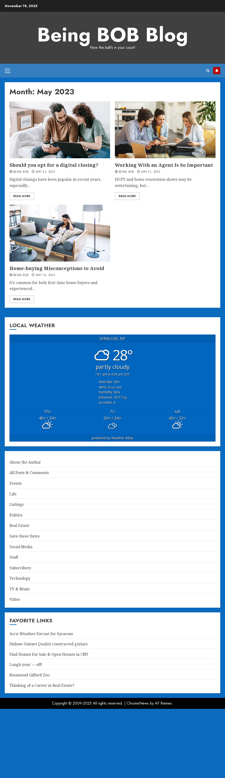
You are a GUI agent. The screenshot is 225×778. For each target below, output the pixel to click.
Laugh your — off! (25, 664)
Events (15, 483)
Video (14, 599)
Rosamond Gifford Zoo (29, 675)
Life (13, 494)
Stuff (13, 557)
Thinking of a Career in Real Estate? (41, 685)
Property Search (216, 70)
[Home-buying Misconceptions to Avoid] (59, 233)
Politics (15, 515)
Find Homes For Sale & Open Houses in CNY (48, 654)
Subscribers (20, 567)
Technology (19, 578)
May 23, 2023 (45, 172)
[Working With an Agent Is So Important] (165, 129)
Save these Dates (24, 536)
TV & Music (19, 589)
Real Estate (19, 525)
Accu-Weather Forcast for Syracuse (41, 633)
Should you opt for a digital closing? (53, 165)
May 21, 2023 (150, 172)
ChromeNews (138, 703)
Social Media (20, 546)
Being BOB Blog (112, 34)
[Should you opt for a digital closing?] (59, 129)
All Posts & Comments (29, 472)
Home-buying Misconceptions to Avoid (56, 268)
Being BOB (20, 172)
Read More (21, 196)
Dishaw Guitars (23, 644)
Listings (16, 504)
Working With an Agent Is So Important (164, 165)
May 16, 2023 (45, 275)
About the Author (25, 462)
